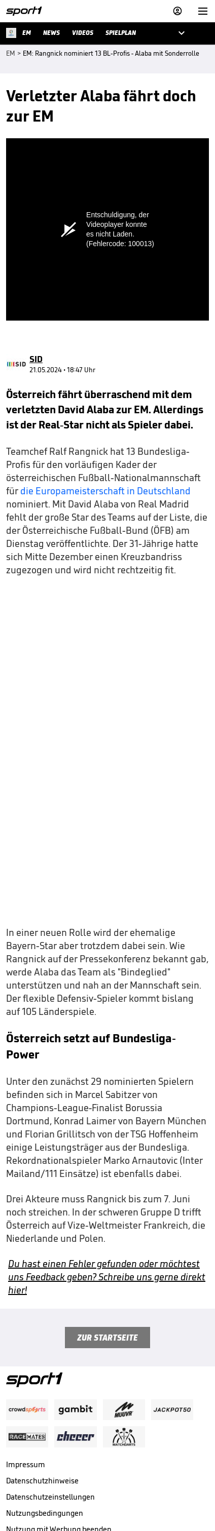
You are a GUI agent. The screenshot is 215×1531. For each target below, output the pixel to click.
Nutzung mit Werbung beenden (59, 1440)
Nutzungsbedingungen (44, 1424)
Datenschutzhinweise (42, 1392)
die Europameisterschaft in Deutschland (105, 402)
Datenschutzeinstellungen (50, 1408)
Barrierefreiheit (32, 1457)
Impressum (25, 1376)
